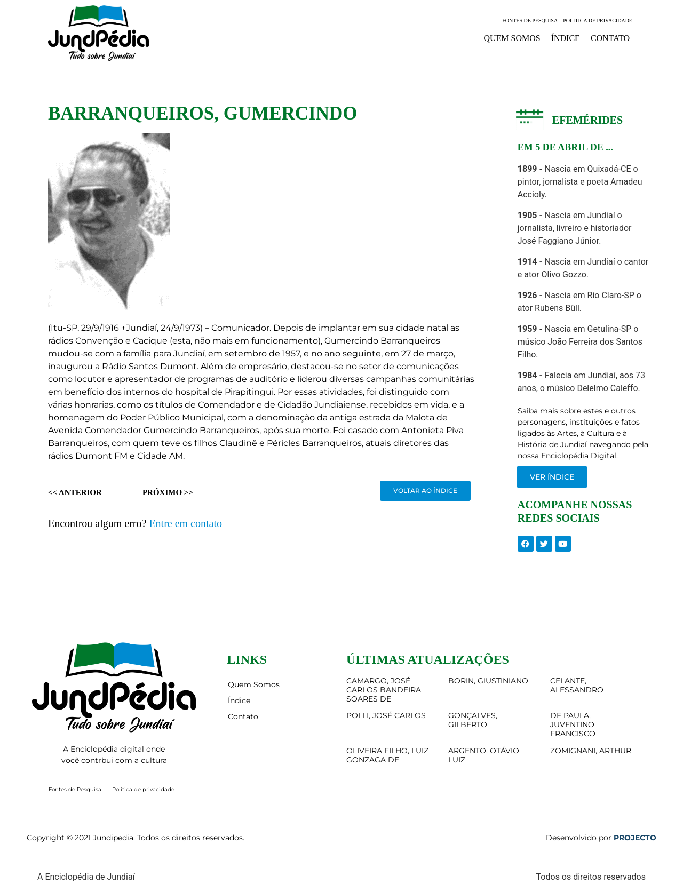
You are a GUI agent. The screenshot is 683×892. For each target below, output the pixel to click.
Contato (610, 38)
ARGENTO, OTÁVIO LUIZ (483, 755)
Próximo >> (167, 492)
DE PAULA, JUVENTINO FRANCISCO (572, 724)
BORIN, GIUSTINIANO (488, 681)
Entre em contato (185, 523)
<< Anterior (75, 492)
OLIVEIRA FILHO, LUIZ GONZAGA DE (387, 755)
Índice (565, 38)
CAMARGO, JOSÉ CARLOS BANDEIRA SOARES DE (383, 690)
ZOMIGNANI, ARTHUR (590, 750)
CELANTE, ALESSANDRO (576, 685)
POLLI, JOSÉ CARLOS (386, 715)
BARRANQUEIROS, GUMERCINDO (202, 113)
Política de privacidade (597, 20)
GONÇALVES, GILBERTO (472, 720)
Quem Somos (511, 38)
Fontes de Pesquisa (530, 20)
